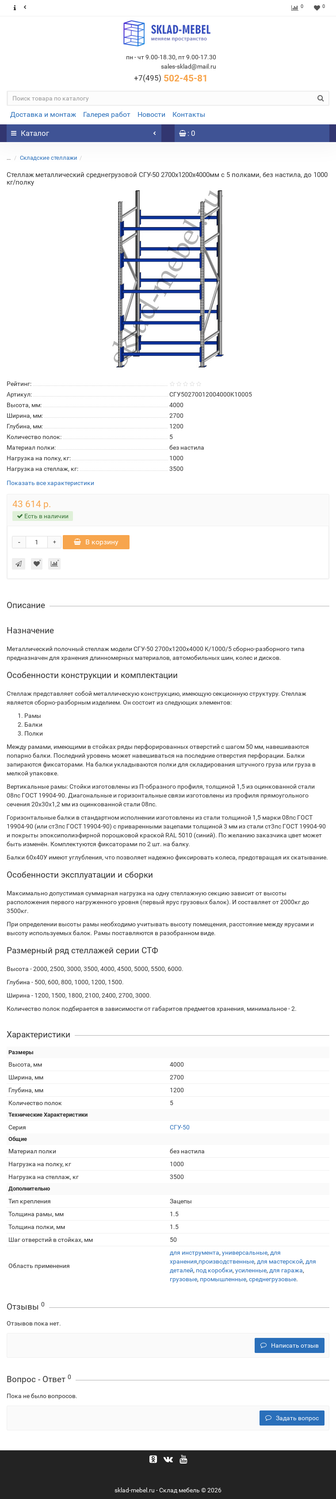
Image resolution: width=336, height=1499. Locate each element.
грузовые (183, 1279)
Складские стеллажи (48, 157)
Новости (151, 114)
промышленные (223, 1279)
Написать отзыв (289, 1345)
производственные (226, 1261)
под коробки (214, 1270)
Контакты (188, 114)
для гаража (286, 1270)
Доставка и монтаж (43, 114)
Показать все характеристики (50, 483)
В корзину (96, 542)
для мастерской (280, 1261)
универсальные (244, 1252)
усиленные (251, 1270)
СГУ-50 (180, 1127)
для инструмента (194, 1252)
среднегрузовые (272, 1279)
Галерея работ (106, 114)
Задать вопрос (292, 1418)
